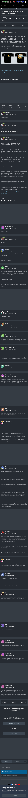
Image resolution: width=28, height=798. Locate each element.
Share (6, 761)
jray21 (6, 323)
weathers (7, 573)
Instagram (22, 8)
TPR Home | (3, 8)
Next (23, 25)
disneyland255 (9, 226)
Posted (10, 32)
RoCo (6, 408)
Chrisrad (7, 249)
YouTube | (18, 8)
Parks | (7, 8)
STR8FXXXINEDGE (10, 347)
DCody (6, 592)
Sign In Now (14, 733)
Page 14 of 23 (14, 25)
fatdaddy (7, 640)
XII (5, 334)
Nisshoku (7, 312)
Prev (5, 25)
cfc (6, 237)
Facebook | (14, 8)
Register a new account (14, 723)
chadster (7, 365)
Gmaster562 (8, 375)
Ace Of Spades (9, 532)
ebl (6, 624)
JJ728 (6, 267)
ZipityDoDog (8, 421)
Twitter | (10, 8)
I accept (14, 795)
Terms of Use (4, 788)
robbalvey (4, 17)
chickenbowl (8, 685)
